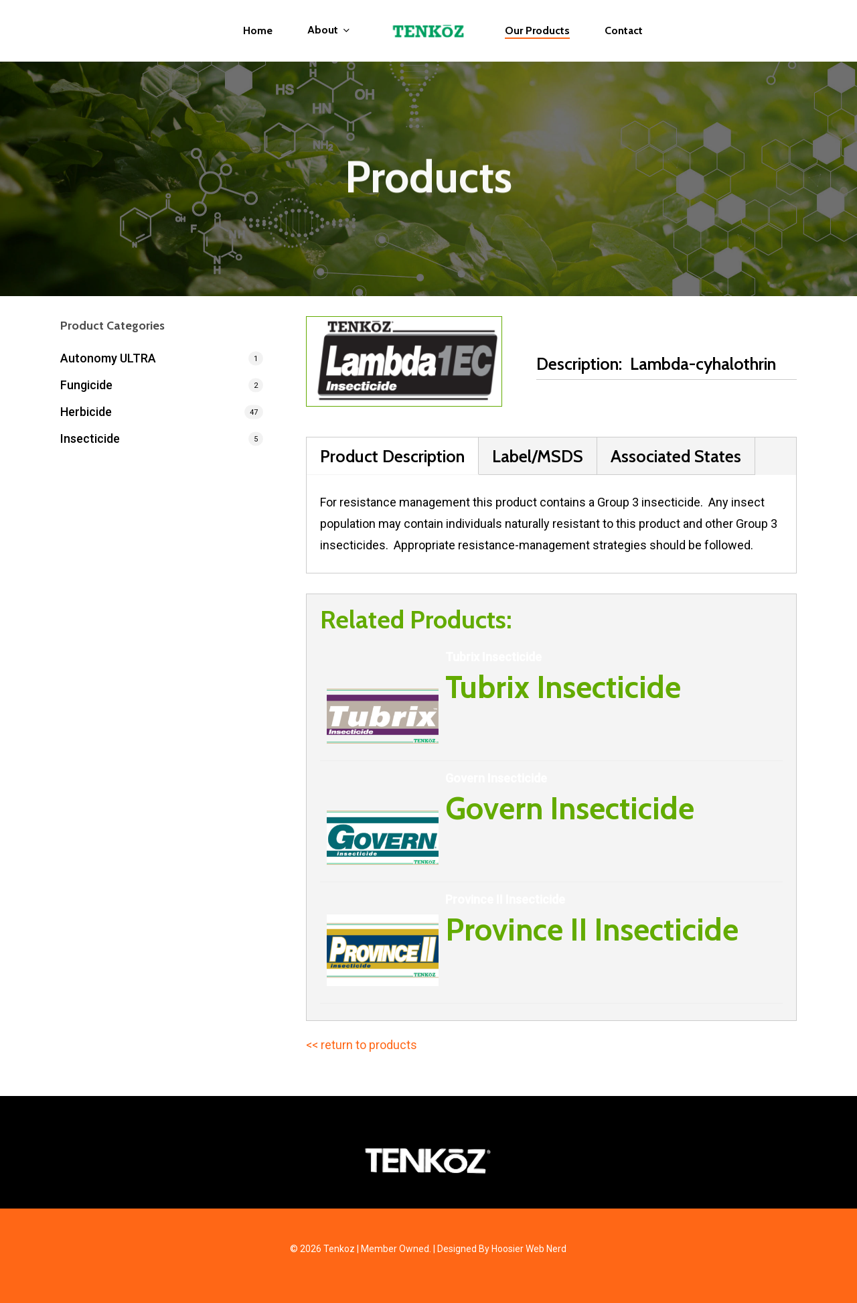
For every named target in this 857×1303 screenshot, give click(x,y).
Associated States (676, 455)
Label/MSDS (537, 455)
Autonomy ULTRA (108, 358)
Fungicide (86, 385)
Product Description (392, 455)
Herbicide (86, 412)
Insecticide (90, 438)
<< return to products (361, 1045)
